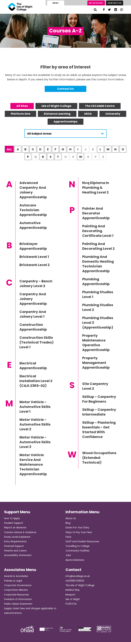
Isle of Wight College (56, 106)
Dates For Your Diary (77, 527)
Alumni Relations (75, 560)
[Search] (95, 9)
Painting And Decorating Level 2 (98, 246)
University (112, 114)
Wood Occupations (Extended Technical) (99, 458)
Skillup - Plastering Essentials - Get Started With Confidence (99, 429)
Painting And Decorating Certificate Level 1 (97, 231)
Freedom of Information (18, 599)
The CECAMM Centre (100, 106)
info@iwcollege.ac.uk (78, 576)
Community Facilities (78, 550)
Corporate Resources (16, 594)
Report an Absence (15, 527)
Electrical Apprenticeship (33, 365)
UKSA (88, 114)
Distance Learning (57, 114)
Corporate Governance (17, 585)
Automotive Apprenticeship (33, 225)
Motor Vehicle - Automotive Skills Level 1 (34, 407)
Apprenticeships (65, 122)
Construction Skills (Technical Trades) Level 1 (36, 342)
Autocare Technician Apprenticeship (33, 210)
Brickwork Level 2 (34, 264)
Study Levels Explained (17, 537)
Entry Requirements (15, 541)
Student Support (13, 523)
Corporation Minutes (16, 590)
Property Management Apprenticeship (96, 363)
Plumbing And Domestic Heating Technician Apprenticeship (98, 263)
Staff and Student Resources (82, 541)
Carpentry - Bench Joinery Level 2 (35, 283)
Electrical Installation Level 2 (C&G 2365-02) (35, 381)
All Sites (22, 106)
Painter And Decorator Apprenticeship (96, 213)
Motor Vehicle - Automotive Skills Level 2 (34, 424)
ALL (9, 149)
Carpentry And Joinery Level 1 (32, 314)
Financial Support (14, 546)
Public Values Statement (18, 603)
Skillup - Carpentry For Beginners (99, 399)
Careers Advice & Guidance (20, 532)
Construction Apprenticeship (33, 327)
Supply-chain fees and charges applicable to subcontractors (30, 611)
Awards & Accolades (16, 576)
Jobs (68, 555)
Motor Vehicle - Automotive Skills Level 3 (34, 442)
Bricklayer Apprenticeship (33, 246)
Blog (68, 523)
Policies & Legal (13, 580)
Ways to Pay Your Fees (79, 532)
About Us (71, 518)
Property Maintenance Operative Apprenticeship (96, 342)
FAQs (68, 537)
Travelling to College (78, 546)
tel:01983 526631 (75, 580)
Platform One (20, 114)
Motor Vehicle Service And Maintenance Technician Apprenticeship (33, 464)
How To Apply (12, 518)
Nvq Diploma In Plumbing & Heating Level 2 (95, 187)
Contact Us (114, 3)
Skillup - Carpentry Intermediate (99, 412)
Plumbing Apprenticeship (96, 281)
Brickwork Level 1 (34, 256)
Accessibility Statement (18, 555)
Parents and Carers (15, 550)
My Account (96, 3)
